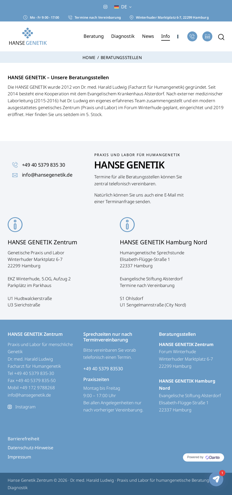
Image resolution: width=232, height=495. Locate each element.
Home (89, 57)
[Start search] (221, 37)
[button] (122, 6)
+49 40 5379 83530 (103, 368)
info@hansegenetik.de (29, 395)
